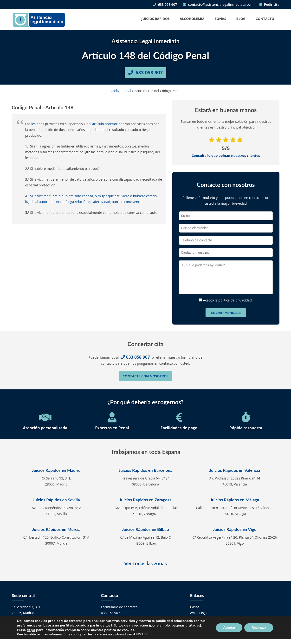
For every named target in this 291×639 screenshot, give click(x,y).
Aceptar (229, 627)
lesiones (37, 124)
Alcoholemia (192, 18)
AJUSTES (140, 634)
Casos (194, 607)
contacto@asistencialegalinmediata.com (218, 4)
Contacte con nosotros (145, 376)
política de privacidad (235, 300)
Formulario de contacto (119, 607)
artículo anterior (105, 124)
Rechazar (259, 627)
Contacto (265, 18)
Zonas (220, 18)
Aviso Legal (198, 612)
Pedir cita (269, 4)
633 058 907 (165, 4)
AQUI (31, 630)
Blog (241, 18)
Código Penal (121, 90)
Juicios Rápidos (155, 18)
